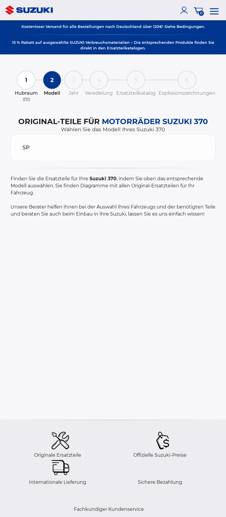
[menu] (214, 10)
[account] (185, 10)
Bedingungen (190, 26)
